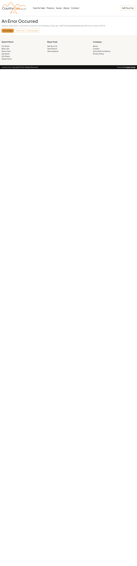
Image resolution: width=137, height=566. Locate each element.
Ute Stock (6, 54)
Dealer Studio (130, 67)
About (66, 8)
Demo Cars (6, 51)
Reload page (33, 31)
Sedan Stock (7, 59)
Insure (59, 8)
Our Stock (6, 46)
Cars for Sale (39, 8)
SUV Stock (6, 56)
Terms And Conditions (101, 51)
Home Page (7, 31)
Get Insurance (52, 51)
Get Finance (52, 49)
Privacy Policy (98, 54)
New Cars (5, 49)
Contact (75, 8)
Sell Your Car (128, 8)
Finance (50, 8)
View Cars (20, 31)
